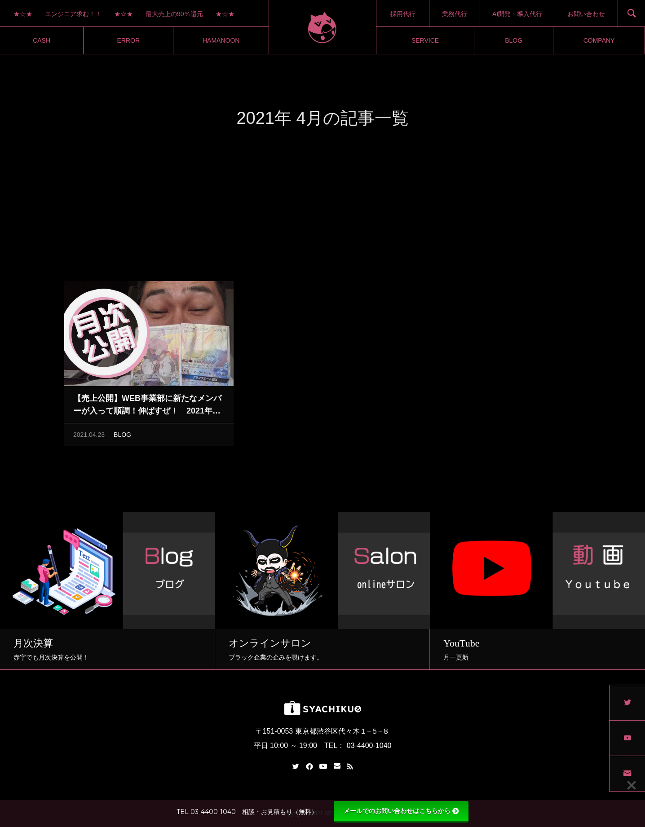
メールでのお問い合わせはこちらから (401, 811)
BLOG (122, 436)
